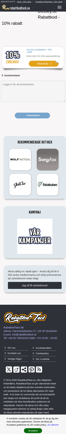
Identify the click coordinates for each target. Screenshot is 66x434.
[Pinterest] (32, 369)
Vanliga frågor (13, 359)
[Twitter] (9, 369)
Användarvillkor (42, 348)
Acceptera (32, 431)
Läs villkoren (53, 425)
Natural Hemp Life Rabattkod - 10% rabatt (19, 2)
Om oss (9, 347)
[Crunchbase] (16, 369)
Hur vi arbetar (41, 359)
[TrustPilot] (24, 369)
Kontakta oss (12, 353)
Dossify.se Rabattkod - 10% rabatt (39, 50)
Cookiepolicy (41, 353)
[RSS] (39, 369)
